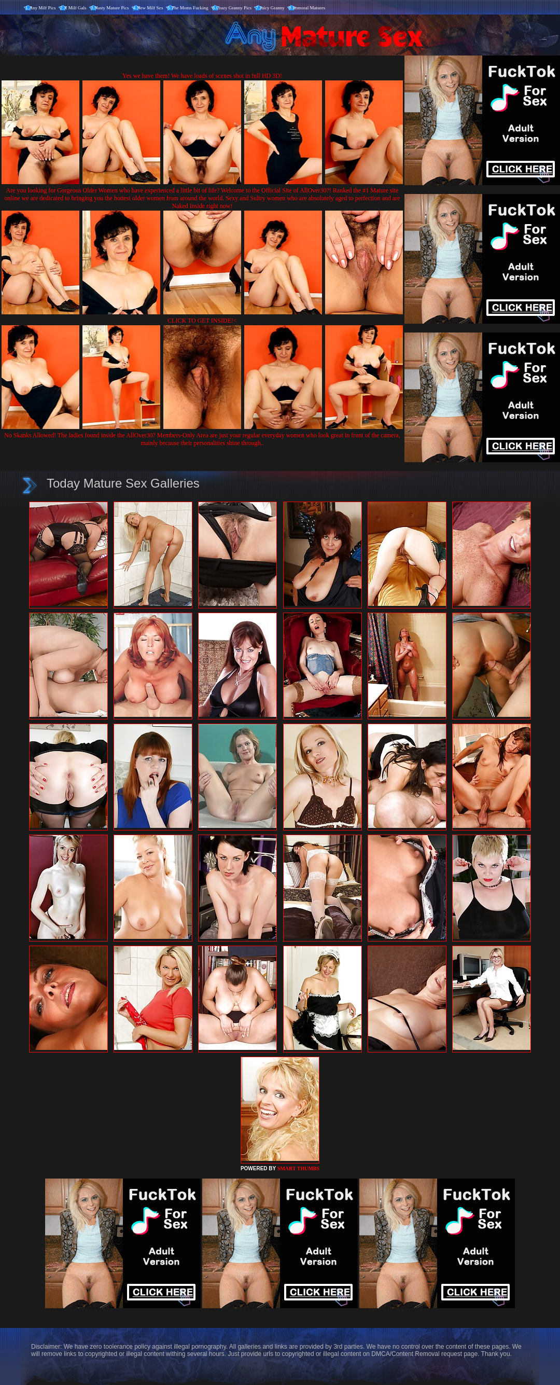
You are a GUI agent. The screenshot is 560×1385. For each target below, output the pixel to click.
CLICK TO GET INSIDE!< (202, 320)
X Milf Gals (75, 7)
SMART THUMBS (298, 1168)
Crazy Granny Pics (233, 7)
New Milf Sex (150, 7)
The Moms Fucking (190, 7)
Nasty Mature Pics (111, 7)
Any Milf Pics (43, 7)
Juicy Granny (272, 7)
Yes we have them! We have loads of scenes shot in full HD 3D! (202, 75)
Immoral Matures (308, 7)
